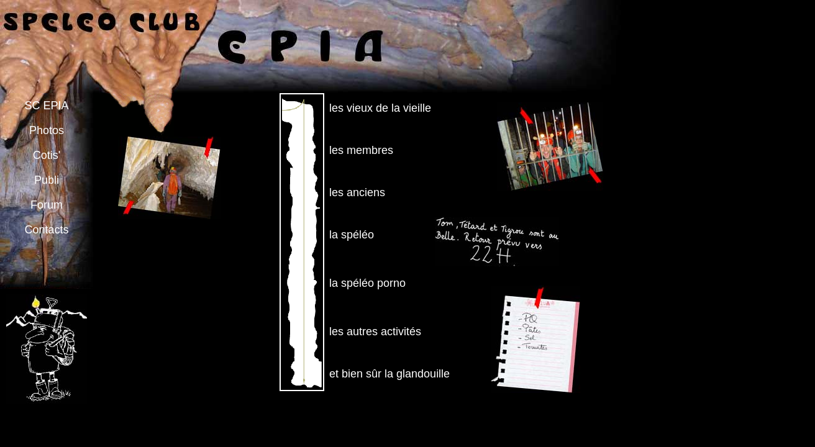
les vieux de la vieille (380, 108)
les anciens (357, 192)
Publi (46, 180)
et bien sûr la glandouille (389, 374)
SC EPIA (46, 105)
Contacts (46, 230)
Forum (46, 205)
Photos (46, 130)
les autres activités (375, 331)
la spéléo (351, 234)
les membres (361, 150)
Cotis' (46, 155)
